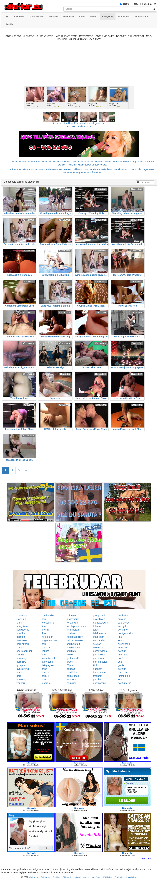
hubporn (97, 669)
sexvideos (22, 615)
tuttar (96, 629)
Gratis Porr (95, 169)
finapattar (123, 654)
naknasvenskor (75, 640)
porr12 (121, 658)
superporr (98, 637)
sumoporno (124, 647)
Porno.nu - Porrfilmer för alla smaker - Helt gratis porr (79, 123)
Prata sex (64, 161)
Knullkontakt (77, 169)
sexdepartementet (77, 626)
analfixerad (73, 629)
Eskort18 (89, 164)
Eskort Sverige (130, 161)
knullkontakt (73, 644)
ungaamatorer (49, 640)
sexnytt (122, 626)
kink (95, 665)
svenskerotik (48, 658)
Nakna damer (69, 172)
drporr (70, 661)
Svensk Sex (119, 169)
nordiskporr (23, 644)
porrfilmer (123, 629)
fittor (44, 626)
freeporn (71, 679)
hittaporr (97, 626)
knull (19, 622)
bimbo (20, 672)
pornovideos (100, 651)
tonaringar (72, 622)
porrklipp (21, 661)
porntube (71, 683)
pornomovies (100, 661)
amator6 (122, 619)
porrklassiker (100, 683)
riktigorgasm (48, 665)
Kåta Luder (15, 169)
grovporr (21, 665)
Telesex (55, 161)
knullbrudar (48, 615)
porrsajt (71, 669)
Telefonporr (98, 161)
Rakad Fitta (107, 169)
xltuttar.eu (34, 877)
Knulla (138, 169)
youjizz (45, 651)
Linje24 (13, 161)
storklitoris (47, 661)
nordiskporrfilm (75, 637)
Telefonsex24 (86, 161)
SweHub (21, 619)
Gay (136, 4)
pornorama (99, 658)
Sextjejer (62, 164)
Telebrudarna (33, 161)
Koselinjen (74, 161)
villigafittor (47, 637)
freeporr (97, 676)
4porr (44, 633)
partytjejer (22, 640)
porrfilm (21, 633)
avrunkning (23, 669)
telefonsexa (99, 633)
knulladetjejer (74, 647)
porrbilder (72, 672)
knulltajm (71, 651)
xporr (44, 654)
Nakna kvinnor (38, 169)
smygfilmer (23, 626)
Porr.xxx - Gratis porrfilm (79, 126)
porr (44, 644)
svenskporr (124, 644)
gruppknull (99, 615)
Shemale (148, 4)
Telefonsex (45, 161)
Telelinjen (22, 161)
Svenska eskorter (146, 161)
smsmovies (99, 640)
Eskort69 (26, 169)
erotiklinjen (99, 619)
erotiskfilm (123, 615)
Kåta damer (96, 172)
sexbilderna (23, 629)
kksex (70, 654)
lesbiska (46, 683)
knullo (121, 640)
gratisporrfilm (74, 658)
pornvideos (73, 676)
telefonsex (123, 622)
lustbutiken (124, 676)
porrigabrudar (125, 633)
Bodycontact (100, 164)
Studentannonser (53, 169)
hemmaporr (99, 672)
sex (120, 661)
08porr (70, 665)
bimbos (46, 672)
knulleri (21, 647)
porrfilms (98, 679)
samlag (21, 654)
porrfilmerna (124, 683)
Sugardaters (148, 169)
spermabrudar (24, 651)
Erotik (87, 169)
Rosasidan (72, 164)
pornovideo (99, 654)
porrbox (71, 633)
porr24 (45, 676)
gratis (121, 665)
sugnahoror (73, 619)
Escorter (67, 169)
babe (44, 669)
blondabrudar (100, 622)
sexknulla (98, 647)
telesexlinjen (48, 622)
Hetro (126, 4)
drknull (45, 629)
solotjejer (72, 615)
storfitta (46, 647)
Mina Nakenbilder (113, 161)
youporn (21, 683)
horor (44, 619)
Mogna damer (83, 172)
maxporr (122, 672)
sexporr (97, 644)
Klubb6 (81, 164)
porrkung (21, 658)
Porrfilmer (130, 169)
